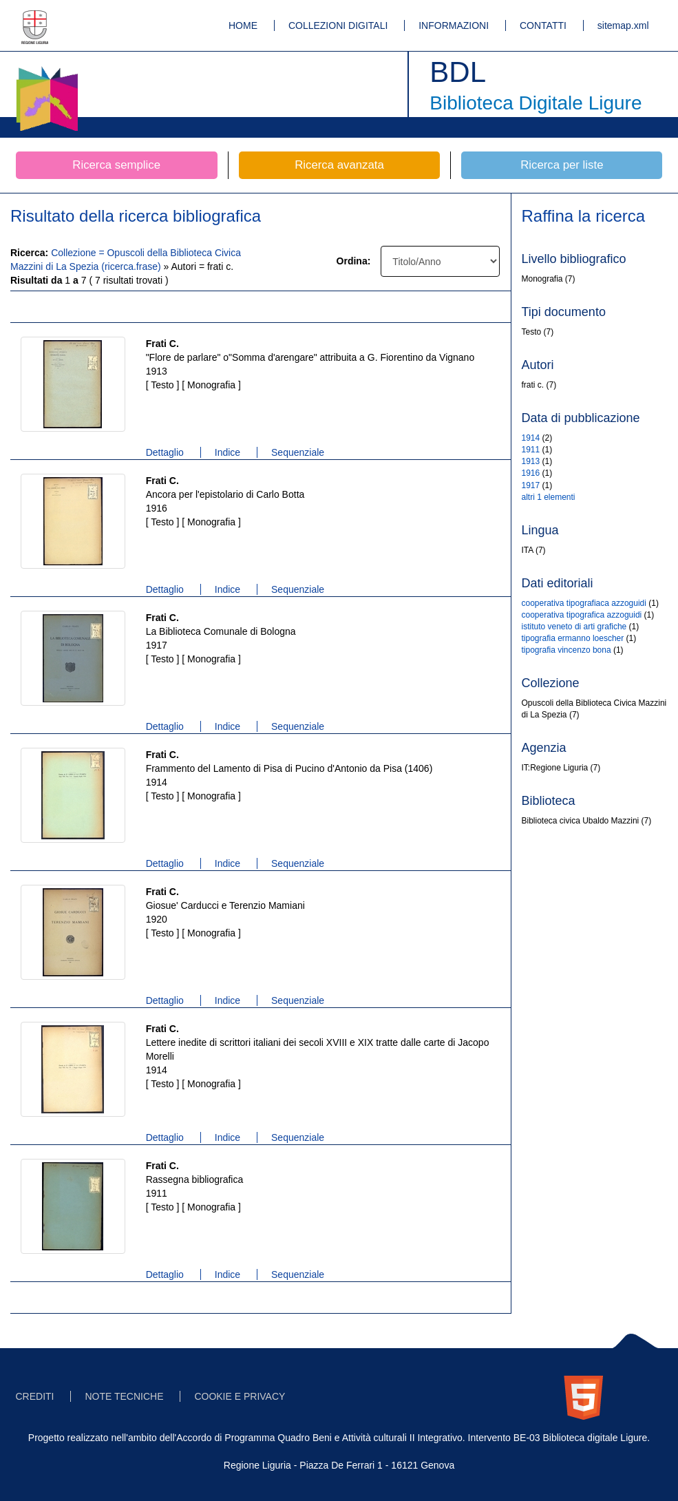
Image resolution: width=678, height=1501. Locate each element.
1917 (531, 485)
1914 (531, 438)
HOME (243, 25)
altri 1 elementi (548, 497)
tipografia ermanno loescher (573, 638)
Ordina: (354, 260)
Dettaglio (165, 452)
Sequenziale (297, 452)
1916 (531, 473)
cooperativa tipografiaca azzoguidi (584, 603)
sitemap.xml (623, 25)
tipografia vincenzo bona (566, 650)
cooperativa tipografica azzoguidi (582, 615)
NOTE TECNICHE (124, 1396)
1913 (531, 461)
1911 (531, 449)
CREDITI (35, 1396)
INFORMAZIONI (454, 25)
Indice (227, 452)
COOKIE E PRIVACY (239, 1396)
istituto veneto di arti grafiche (574, 626)
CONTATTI (543, 25)
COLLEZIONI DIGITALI (338, 25)
